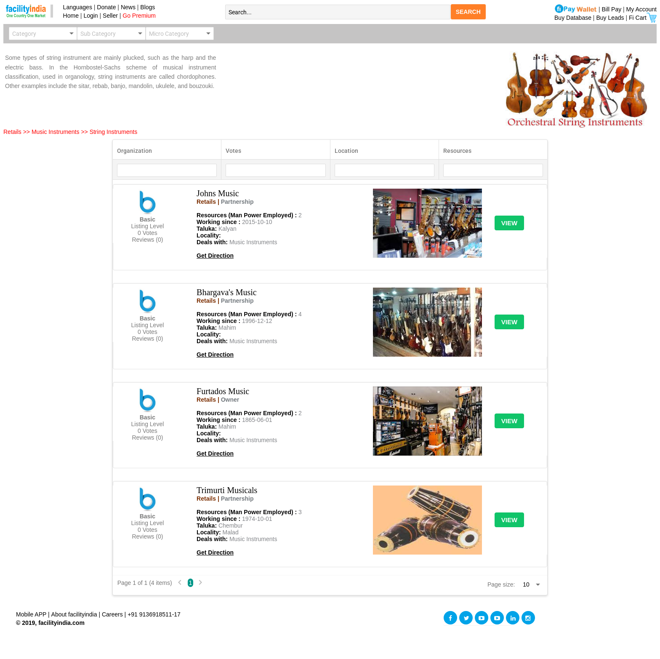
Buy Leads (610, 17)
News (129, 7)
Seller (110, 15)
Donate (106, 7)
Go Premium (139, 15)
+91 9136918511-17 (154, 614)
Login (90, 15)
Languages (76, 7)
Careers (112, 614)
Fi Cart (643, 17)
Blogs (147, 7)
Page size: (501, 584)
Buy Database (572, 17)
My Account (641, 9)
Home (69, 15)
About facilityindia (75, 614)
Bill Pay (612, 9)
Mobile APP (32, 614)
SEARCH (468, 11)
